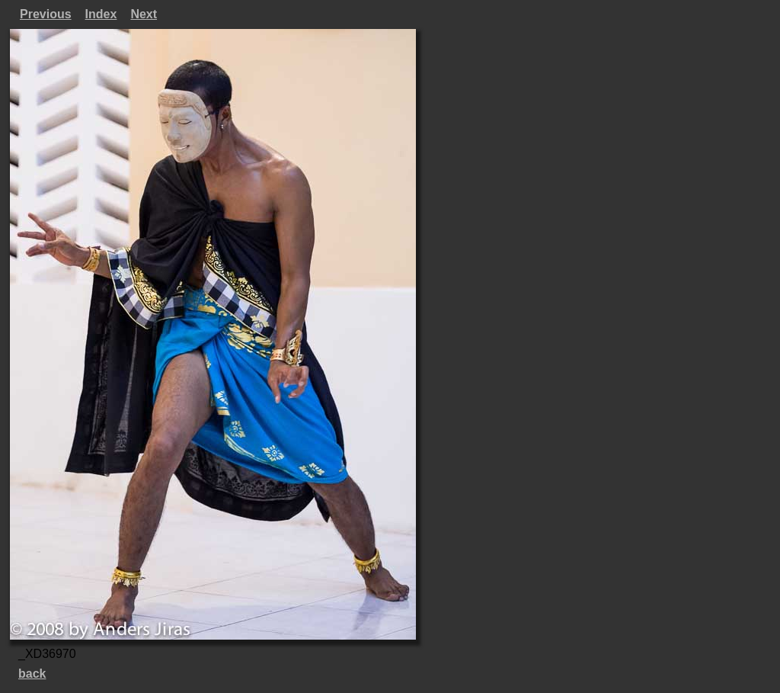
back (32, 673)
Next (143, 14)
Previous (46, 14)
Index (101, 14)
